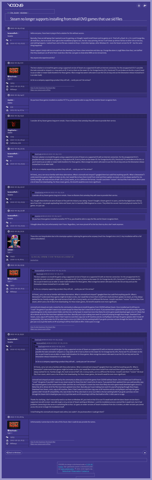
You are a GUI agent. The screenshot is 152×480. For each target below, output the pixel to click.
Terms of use (66, 471)
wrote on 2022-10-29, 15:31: (54, 192)
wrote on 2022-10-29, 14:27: (51, 216)
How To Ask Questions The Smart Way (43, 88)
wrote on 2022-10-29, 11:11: (52, 154)
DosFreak (38, 154)
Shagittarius (39, 192)
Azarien (37, 216)
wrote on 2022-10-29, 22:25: (55, 271)
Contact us (85, 471)
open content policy (67, 469)
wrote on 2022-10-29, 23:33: (52, 340)
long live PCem (34, 260)
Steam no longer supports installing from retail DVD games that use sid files (66, 19)
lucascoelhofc (40, 271)
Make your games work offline (40, 90)
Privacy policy (76, 471)
